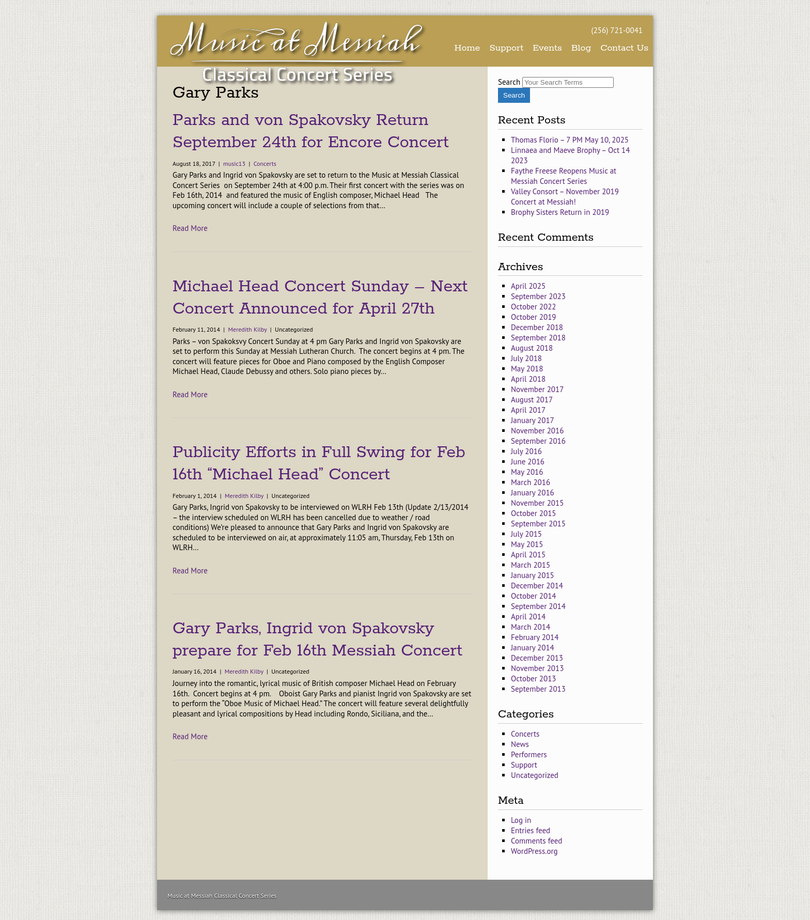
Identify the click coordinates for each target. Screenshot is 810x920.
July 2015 (526, 534)
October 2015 (533, 513)
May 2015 (527, 544)
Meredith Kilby (247, 329)
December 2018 (537, 327)
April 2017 (528, 410)
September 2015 (538, 523)
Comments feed (536, 841)
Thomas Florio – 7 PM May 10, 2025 (570, 140)
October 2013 (533, 678)
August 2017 (532, 399)
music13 (234, 163)
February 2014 (534, 637)
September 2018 (538, 337)
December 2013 (537, 658)
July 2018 (526, 358)
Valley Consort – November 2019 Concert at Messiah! (565, 196)
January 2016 (532, 492)
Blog (581, 48)
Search (509, 82)
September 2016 (538, 441)
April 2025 (528, 286)
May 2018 (527, 368)
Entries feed (530, 830)
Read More (190, 228)
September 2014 (538, 606)
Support (506, 48)
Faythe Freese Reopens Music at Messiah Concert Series (563, 176)
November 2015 (537, 503)
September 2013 (538, 689)
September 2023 (538, 296)
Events (547, 48)
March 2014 (530, 627)
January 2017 (532, 420)
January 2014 (532, 647)
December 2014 (537, 585)
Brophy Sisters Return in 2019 (560, 212)
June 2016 (527, 461)
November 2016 (537, 430)
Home (467, 48)
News (520, 744)
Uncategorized (534, 775)
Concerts (265, 163)
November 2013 (537, 668)
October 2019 (533, 317)
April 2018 (528, 379)
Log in (521, 820)
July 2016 (526, 451)
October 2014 (533, 596)
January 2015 (532, 575)
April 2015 (528, 554)
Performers (529, 754)
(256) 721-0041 (617, 30)
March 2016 (530, 482)
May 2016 (527, 472)
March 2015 (530, 565)
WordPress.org (534, 851)
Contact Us (624, 48)
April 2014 (528, 616)
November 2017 (537, 389)
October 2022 (533, 306)
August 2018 (532, 348)
